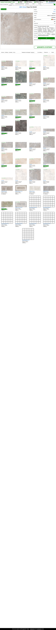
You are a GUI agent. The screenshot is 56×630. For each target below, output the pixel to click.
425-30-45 (52, 1)
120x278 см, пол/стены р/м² (49, 84)
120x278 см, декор (7, 192)
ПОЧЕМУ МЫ (10, 0)
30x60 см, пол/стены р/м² (7, 68)
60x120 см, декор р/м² (21, 192)
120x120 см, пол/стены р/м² (35, 84)
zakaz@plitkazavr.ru (51, 2)
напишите (39, 629)
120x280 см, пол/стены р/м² (35, 133)
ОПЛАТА (28, 0)
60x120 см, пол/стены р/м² (35, 68)
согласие (48, 33)
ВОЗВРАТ (46, 0)
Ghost (54, 11)
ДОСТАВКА (37, 0)
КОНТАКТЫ (20, 0)
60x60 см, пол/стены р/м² (49, 68)
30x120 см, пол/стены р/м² (7, 100)
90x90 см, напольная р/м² (35, 182)
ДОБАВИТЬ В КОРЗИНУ (44, 47)
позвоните (32, 629)
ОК (46, 38)
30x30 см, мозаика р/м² (35, 209)
